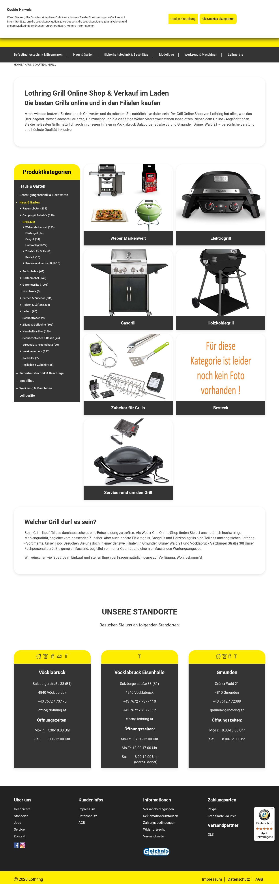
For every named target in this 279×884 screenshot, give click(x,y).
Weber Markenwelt (39, 227)
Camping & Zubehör (38, 215)
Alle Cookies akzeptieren (218, 19)
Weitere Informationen (80, 25)
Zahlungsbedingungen (159, 823)
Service (19, 829)
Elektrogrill (34, 233)
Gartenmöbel (34, 278)
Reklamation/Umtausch (160, 816)
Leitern (29, 311)
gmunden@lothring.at (227, 710)
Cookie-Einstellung (183, 19)
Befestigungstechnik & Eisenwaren (43, 195)
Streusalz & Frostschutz (40, 344)
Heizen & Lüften (36, 304)
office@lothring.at (52, 710)
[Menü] (272, 809)
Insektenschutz (36, 351)
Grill (28, 222)
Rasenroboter (34, 208)
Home (18, 64)
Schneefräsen (33, 318)
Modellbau (26, 381)
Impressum (87, 809)
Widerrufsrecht (154, 829)
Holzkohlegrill (36, 245)
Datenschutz (88, 816)
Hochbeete (31, 291)
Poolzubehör (33, 271)
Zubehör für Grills (38, 251)
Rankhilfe (30, 358)
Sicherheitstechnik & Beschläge (41, 373)
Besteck (32, 257)
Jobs (17, 823)
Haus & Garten (35, 64)
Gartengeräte (35, 284)
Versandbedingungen (158, 809)
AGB (82, 823)
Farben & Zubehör (37, 298)
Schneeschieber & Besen (41, 338)
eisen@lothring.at (139, 719)
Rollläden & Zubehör (38, 364)
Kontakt (19, 836)
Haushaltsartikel (36, 331)
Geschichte (22, 809)
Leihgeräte (27, 396)
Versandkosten (154, 836)
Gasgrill (32, 239)
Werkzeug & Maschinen (35, 388)
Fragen (122, 557)
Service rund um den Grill (42, 263)
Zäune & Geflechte (37, 324)
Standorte (21, 816)
